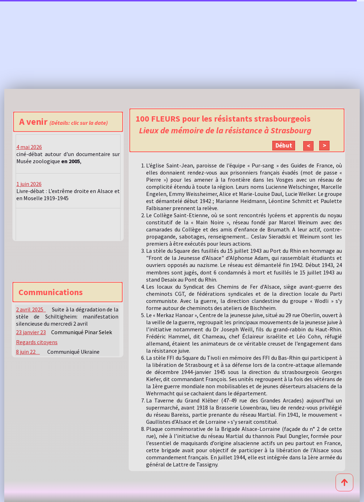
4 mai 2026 (29, 146)
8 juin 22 (28, 351)
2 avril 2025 (31, 309)
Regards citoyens (37, 342)
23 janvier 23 (31, 332)
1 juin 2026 (29, 183)
